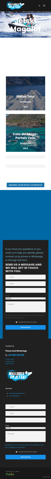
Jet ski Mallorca (14, 396)
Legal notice (9, 363)
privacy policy (32, 322)
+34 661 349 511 (15, 355)
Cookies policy (10, 361)
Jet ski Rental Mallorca (17, 393)
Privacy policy (9, 359)
